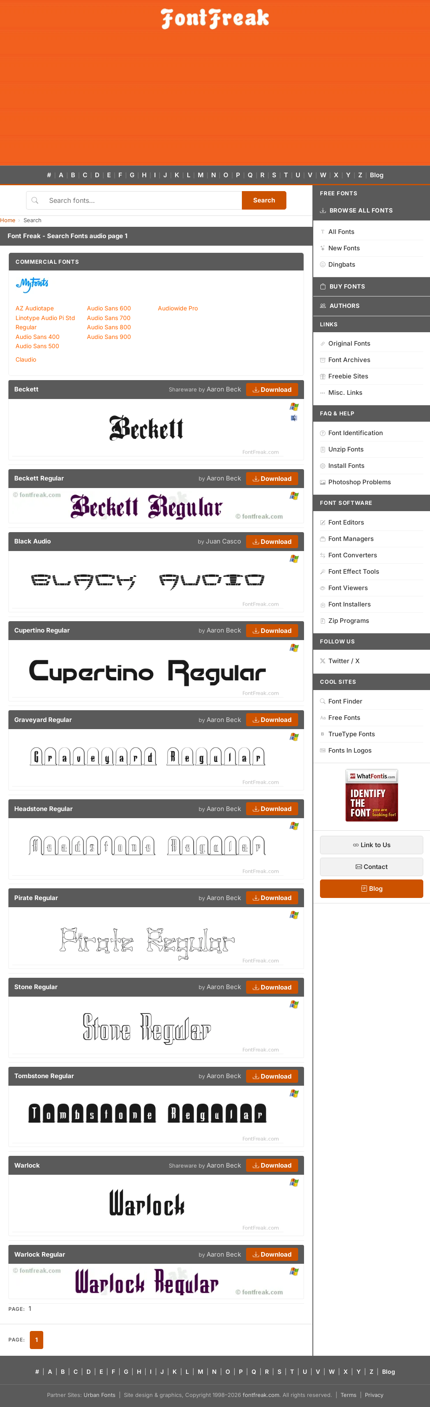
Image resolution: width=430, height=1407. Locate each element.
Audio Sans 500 (37, 345)
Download (272, 390)
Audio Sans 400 (38, 336)
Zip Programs (344, 621)
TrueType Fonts (347, 734)
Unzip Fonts (342, 449)
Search (264, 200)
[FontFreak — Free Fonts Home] (215, 18)
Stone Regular (36, 987)
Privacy (374, 1394)
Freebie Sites (344, 376)
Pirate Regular (36, 898)
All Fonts (337, 232)
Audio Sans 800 (109, 327)
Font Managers (347, 539)
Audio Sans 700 (109, 317)
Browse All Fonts (356, 210)
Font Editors (342, 522)
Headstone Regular (43, 809)
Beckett (26, 389)
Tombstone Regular (44, 1076)
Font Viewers (344, 588)
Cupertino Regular (42, 630)
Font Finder (341, 701)
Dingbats (337, 264)
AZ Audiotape (35, 308)
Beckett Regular (39, 478)
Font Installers (345, 604)
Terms (349, 1394)
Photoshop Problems (355, 482)
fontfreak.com (261, 1394)
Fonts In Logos (346, 750)
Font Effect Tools (349, 571)
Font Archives (345, 360)
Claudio (26, 359)
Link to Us (372, 845)
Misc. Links (341, 392)
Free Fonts (340, 718)
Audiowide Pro (178, 308)
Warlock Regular (39, 1254)
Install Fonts (342, 466)
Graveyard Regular (43, 720)
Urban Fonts (99, 1394)
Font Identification (351, 433)
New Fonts (340, 248)
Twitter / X (340, 661)
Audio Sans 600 (109, 308)
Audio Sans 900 (109, 336)
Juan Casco (223, 541)
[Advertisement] (215, 102)
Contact (372, 867)
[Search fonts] (142, 200)
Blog (376, 175)
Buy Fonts (342, 286)
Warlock (27, 1165)
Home (8, 220)
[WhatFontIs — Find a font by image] (372, 819)
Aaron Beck (224, 389)
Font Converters (348, 555)
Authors (339, 305)
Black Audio (32, 541)
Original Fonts (345, 343)
